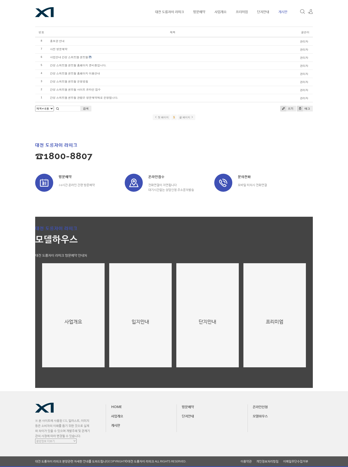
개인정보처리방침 (267, 461)
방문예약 (199, 11)
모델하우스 (260, 416)
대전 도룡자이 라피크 (169, 11)
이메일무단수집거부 (295, 461)
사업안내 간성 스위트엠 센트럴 (69, 57)
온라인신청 (260, 406)
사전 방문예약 (58, 49)
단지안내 (263, 11)
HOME (116, 406)
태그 (303, 108)
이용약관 (246, 461)
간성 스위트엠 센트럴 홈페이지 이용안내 (75, 73)
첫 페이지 (162, 117)
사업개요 (220, 11)
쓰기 (286, 108)
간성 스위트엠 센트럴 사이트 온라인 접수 (75, 90)
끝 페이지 (186, 117)
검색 (86, 109)
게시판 (282, 11)
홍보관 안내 (57, 41)
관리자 (304, 41)
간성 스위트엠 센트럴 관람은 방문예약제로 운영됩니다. (84, 98)
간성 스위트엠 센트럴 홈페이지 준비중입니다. (78, 65)
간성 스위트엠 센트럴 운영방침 (69, 82)
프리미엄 (242, 11)
